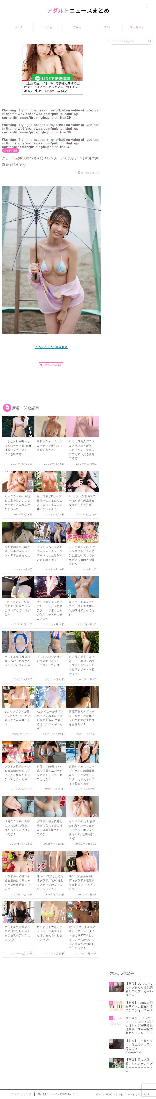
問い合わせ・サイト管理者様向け (56, 1094)
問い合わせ (137, 27)
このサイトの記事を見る (51, 347)
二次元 (77, 27)
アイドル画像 (10, 150)
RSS (107, 27)
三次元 (48, 27)
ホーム (19, 27)
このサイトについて (20, 1094)
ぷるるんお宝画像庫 (51, 365)
